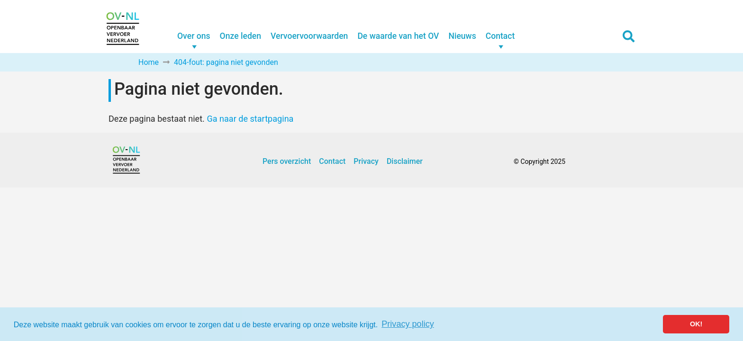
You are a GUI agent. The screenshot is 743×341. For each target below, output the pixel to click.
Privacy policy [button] (407, 324)
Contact (500, 36)
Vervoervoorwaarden (309, 36)
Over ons (193, 36)
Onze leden (240, 36)
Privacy (366, 161)
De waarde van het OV (398, 36)
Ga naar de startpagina (250, 119)
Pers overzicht (287, 161)
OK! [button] (696, 324)
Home (148, 62)
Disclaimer (405, 161)
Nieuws (462, 36)
